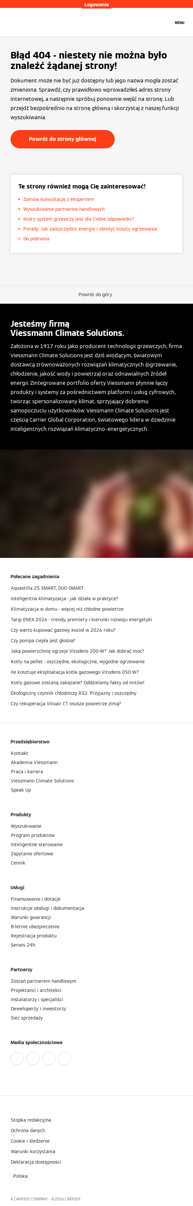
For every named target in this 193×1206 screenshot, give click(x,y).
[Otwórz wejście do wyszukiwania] (165, 22)
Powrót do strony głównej (62, 139)
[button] (96, 294)
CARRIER (73, 1198)
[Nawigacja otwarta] (180, 22)
